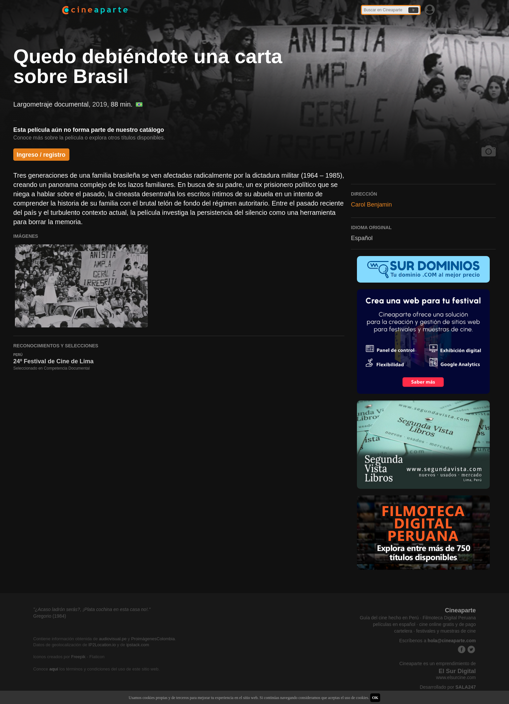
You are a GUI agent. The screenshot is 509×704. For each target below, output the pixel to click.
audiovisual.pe (113, 638)
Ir (413, 10)
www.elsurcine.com (456, 677)
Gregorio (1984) (49, 616)
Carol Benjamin (371, 204)
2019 (99, 104)
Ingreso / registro (41, 154)
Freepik (78, 656)
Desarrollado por (448, 687)
